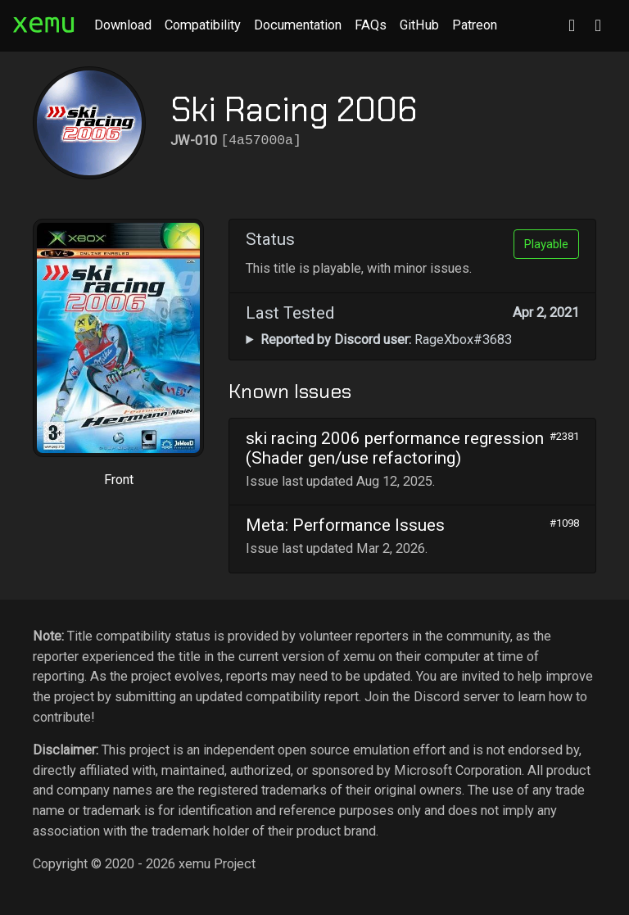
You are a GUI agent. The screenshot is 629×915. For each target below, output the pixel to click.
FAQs (371, 25)
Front (118, 479)
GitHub (419, 25)
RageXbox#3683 (386, 339)
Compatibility (203, 25)
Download (123, 25)
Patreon (474, 25)
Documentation (298, 25)
